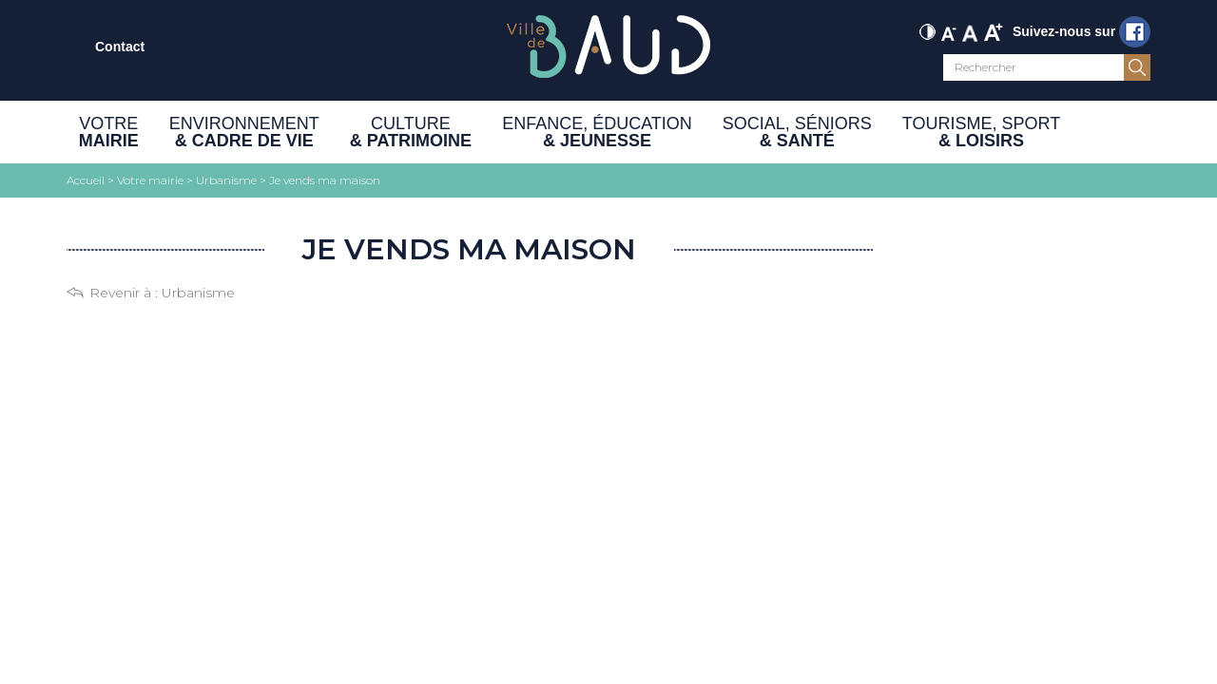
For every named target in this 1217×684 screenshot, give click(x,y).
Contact (120, 46)
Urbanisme (198, 292)
